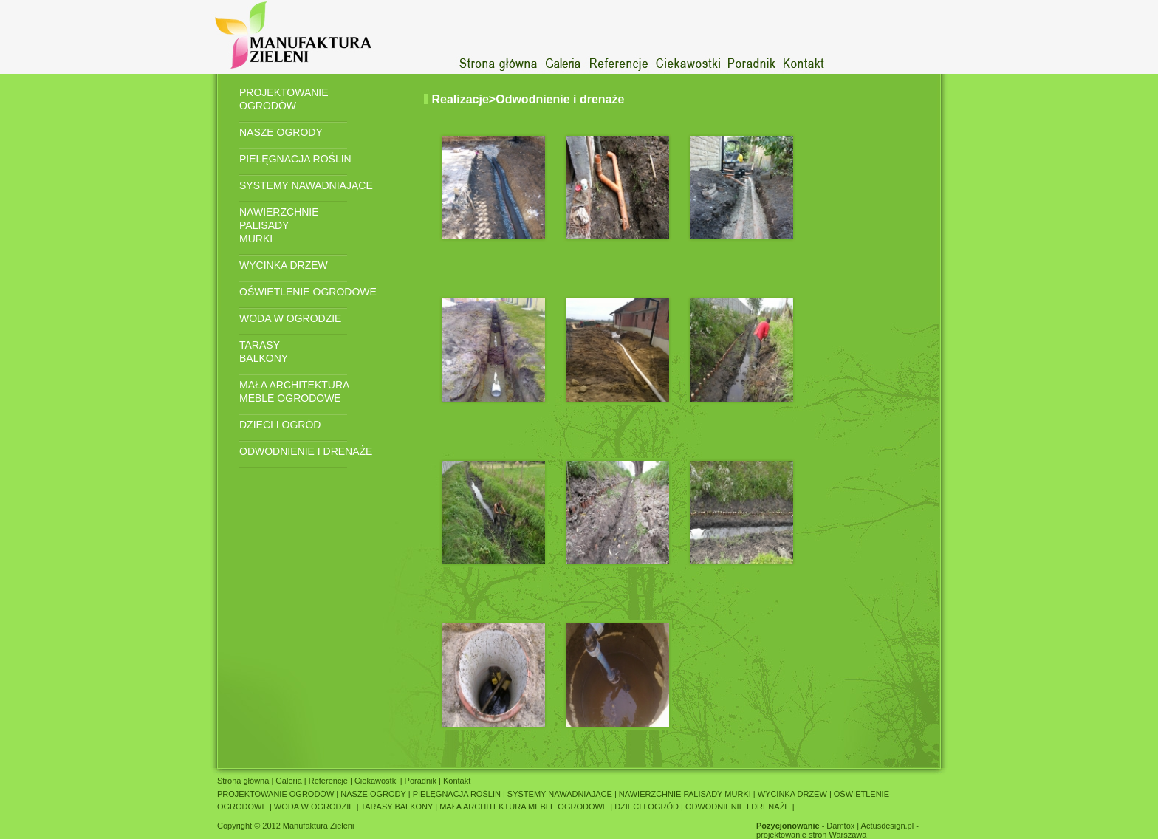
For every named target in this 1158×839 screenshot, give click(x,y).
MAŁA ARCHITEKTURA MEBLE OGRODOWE (294, 391)
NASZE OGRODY (281, 132)
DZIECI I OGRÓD (280, 425)
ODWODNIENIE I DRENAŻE (305, 451)
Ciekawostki (376, 780)
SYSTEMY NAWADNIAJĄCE (306, 185)
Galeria (288, 780)
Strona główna (244, 780)
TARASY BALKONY (263, 351)
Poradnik (420, 780)
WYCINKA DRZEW (283, 265)
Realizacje (459, 99)
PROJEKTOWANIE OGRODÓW (284, 99)
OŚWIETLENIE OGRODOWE (308, 292)
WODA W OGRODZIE (290, 318)
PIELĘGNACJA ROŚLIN (295, 159)
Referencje (328, 780)
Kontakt (455, 780)
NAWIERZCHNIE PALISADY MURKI (279, 225)
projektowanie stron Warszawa (811, 834)
